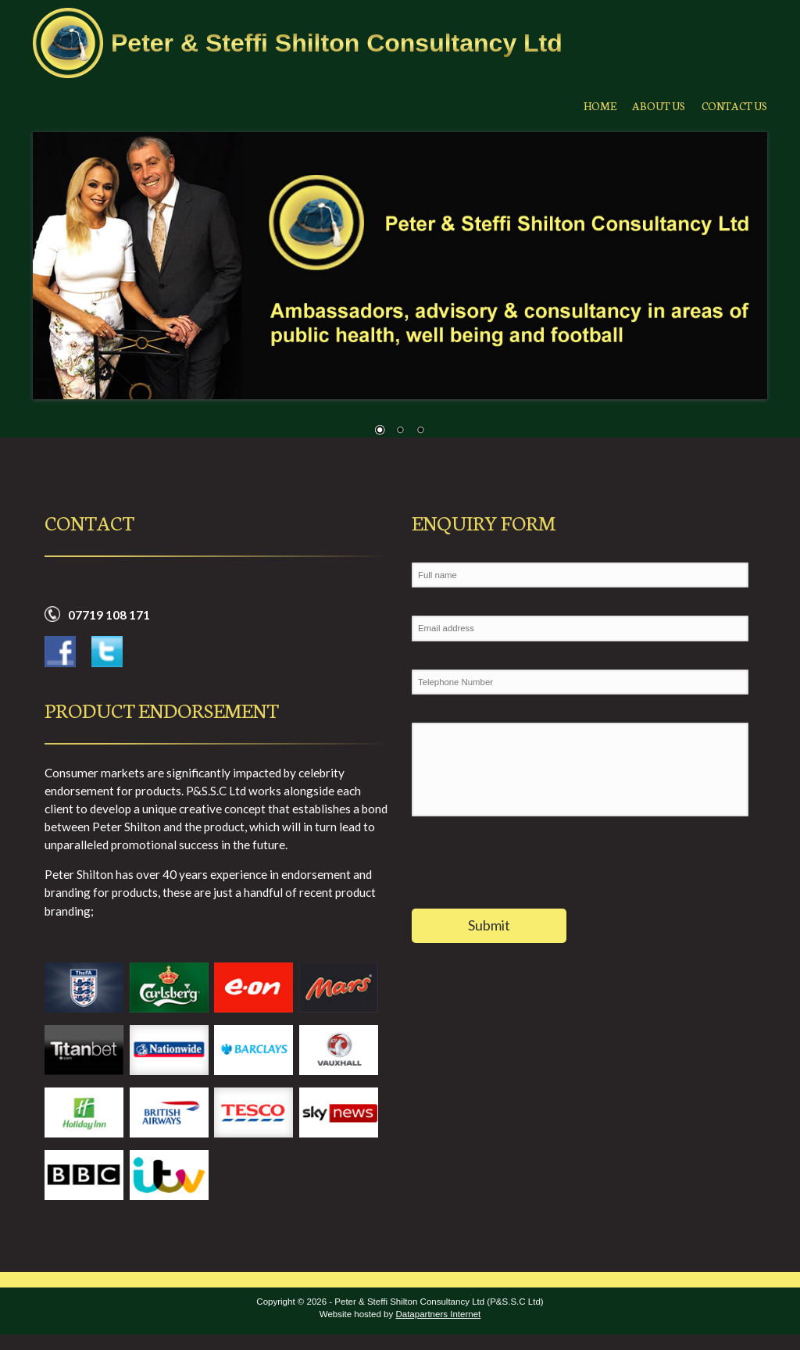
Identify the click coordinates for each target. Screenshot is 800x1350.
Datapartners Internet (437, 1314)
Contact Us (731, 105)
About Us (649, 105)
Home (584, 105)
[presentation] (530, 870)
